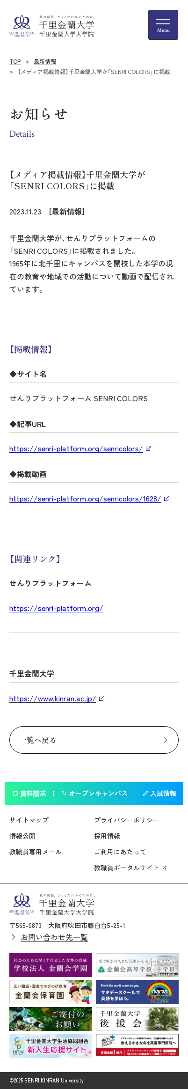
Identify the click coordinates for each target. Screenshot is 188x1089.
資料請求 (29, 793)
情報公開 (22, 835)
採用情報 (107, 835)
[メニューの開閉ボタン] (163, 25)
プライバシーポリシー (126, 819)
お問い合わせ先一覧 (54, 936)
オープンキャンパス (94, 793)
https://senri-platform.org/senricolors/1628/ (85, 498)
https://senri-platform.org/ (56, 607)
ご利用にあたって (120, 851)
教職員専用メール (35, 851)
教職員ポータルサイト (126, 867)
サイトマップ (29, 819)
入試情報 (159, 793)
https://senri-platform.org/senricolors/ (76, 448)
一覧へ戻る (38, 739)
